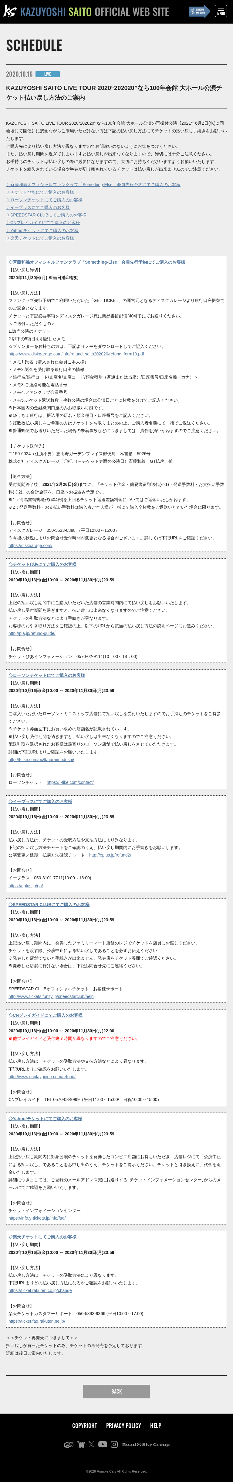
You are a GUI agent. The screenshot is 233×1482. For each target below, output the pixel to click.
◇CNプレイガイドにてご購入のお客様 (45, 1015)
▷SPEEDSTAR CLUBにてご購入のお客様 (46, 215)
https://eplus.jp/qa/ (25, 885)
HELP (155, 1425)
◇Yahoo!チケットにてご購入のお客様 (45, 1118)
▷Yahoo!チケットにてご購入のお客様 (42, 230)
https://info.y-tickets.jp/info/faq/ (37, 1218)
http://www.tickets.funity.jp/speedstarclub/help (51, 996)
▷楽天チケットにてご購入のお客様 (40, 238)
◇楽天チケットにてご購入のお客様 (42, 1236)
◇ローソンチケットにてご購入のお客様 (46, 675)
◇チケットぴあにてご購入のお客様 (42, 564)
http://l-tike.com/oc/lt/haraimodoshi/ (41, 759)
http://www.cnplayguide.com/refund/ (42, 1076)
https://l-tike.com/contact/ (70, 782)
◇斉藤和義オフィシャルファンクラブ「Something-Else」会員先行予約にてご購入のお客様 (96, 262)
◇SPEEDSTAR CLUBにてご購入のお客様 (48, 904)
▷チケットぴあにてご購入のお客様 (40, 192)
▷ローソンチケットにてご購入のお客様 (44, 199)
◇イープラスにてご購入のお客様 (40, 801)
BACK (116, 1391)
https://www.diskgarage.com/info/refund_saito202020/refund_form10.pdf (76, 353)
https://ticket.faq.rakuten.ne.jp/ (36, 1321)
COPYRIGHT (84, 1425)
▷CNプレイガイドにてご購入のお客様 (43, 222)
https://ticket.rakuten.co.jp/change (40, 1290)
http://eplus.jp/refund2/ (110, 855)
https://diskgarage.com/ (30, 545)
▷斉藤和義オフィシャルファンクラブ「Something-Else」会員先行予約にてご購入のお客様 (93, 184)
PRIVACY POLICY (123, 1425)
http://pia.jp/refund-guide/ (32, 633)
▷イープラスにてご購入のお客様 (38, 207)
